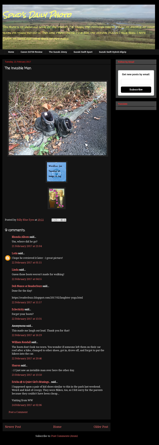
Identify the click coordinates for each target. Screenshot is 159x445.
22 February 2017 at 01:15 (27, 262)
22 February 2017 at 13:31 (27, 318)
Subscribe (136, 89)
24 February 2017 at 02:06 (27, 405)
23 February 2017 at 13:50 (27, 374)
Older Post (101, 427)
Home (11, 52)
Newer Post (13, 427)
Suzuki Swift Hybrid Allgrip (112, 52)
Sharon (16, 365)
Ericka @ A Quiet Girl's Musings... (31, 381)
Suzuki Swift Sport (83, 52)
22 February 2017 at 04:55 (27, 279)
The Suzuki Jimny (58, 52)
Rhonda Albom (20, 237)
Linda (15, 269)
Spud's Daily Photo (36, 15)
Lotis (14, 253)
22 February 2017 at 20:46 (27, 358)
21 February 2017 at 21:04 (27, 246)
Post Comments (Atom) (64, 436)
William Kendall (21, 342)
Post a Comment (18, 412)
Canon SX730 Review (31, 52)
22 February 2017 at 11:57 (27, 302)
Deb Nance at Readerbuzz (27, 286)
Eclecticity (18, 309)
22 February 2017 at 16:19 (27, 335)
